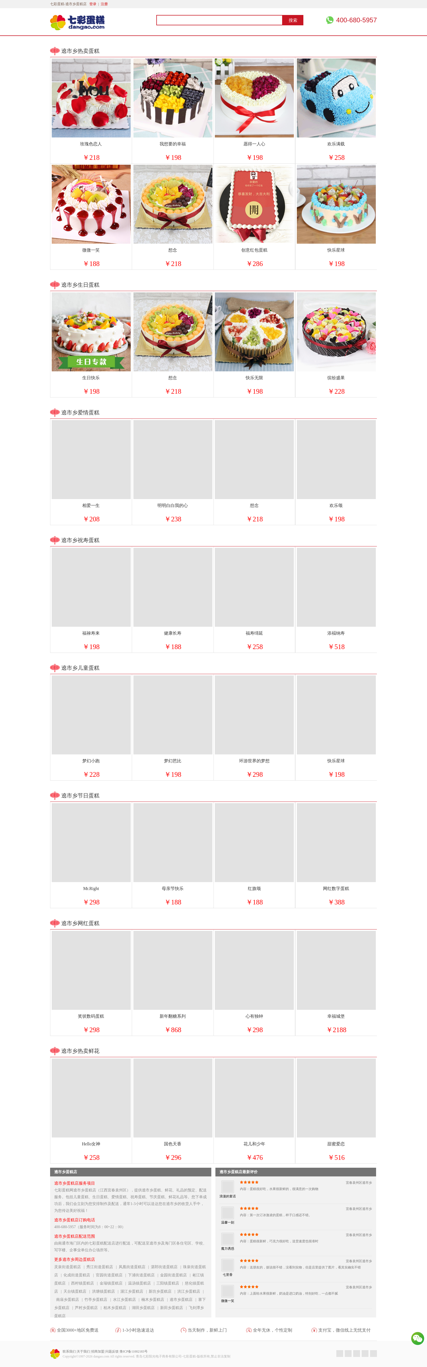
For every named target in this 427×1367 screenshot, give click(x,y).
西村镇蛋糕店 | (85, 1283)
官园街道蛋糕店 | (112, 1275)
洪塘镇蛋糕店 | (106, 1291)
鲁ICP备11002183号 (134, 1351)
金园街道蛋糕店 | (176, 1275)
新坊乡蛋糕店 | (163, 1291)
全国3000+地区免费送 (78, 1330)
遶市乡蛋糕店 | (184, 1300)
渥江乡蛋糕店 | (134, 1291)
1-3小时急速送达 (138, 1330)
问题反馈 (111, 1351)
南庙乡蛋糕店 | (70, 1300)
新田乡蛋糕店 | (174, 1308)
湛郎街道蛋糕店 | (167, 1267)
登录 (92, 4)
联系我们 (69, 1351)
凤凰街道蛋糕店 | (135, 1267)
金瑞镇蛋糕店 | (114, 1283)
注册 (104, 4)
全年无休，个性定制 (272, 1330)
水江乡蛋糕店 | (127, 1300)
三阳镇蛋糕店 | (170, 1283)
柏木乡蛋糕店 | (117, 1308)
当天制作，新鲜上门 (207, 1330)
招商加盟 (97, 1351)
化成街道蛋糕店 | (79, 1275)
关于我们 (83, 1351)
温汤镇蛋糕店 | (142, 1283)
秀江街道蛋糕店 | (102, 1267)
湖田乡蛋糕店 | (146, 1308)
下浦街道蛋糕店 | (144, 1275)
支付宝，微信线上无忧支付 (344, 1330)
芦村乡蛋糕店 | (89, 1308)
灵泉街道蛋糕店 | (70, 1267)
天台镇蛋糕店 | (77, 1291)
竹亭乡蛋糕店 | (98, 1300)
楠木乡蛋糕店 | (155, 1300)
